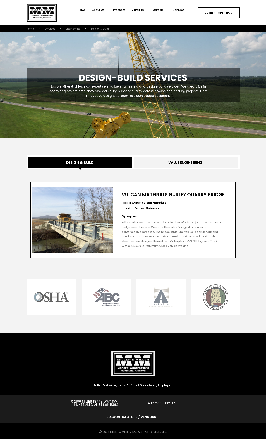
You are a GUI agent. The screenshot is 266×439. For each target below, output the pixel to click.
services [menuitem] (138, 10)
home (30, 28)
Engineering (73, 28)
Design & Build (100, 28)
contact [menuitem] (178, 10)
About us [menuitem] (98, 10)
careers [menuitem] (158, 10)
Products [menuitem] (119, 10)
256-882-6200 (168, 403)
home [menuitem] (82, 10)
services (50, 28)
